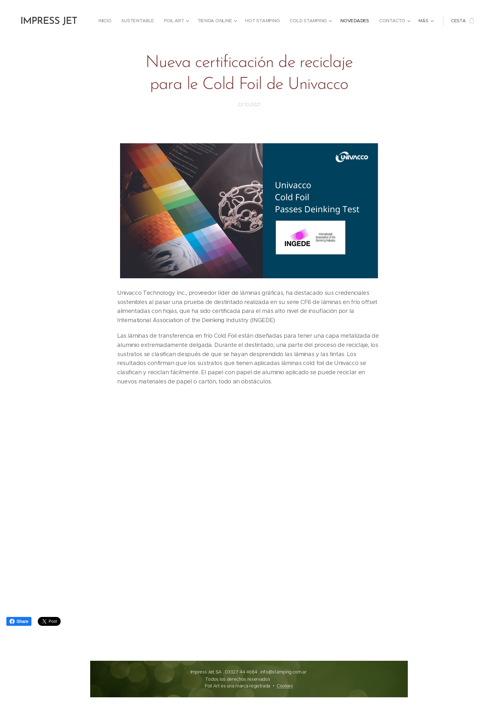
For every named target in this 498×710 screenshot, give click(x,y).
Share (19, 621)
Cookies (285, 686)
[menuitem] (108, 21)
